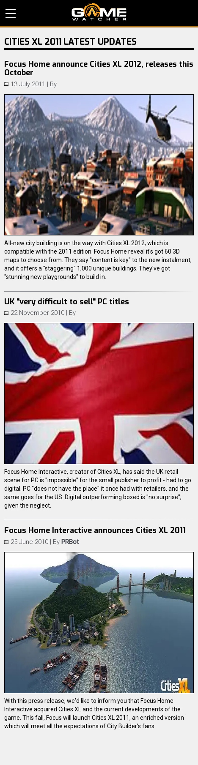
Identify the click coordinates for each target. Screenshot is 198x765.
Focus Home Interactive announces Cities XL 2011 (95, 530)
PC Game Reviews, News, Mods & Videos (99, 12)
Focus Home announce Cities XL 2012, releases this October (98, 68)
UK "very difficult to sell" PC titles (66, 302)
